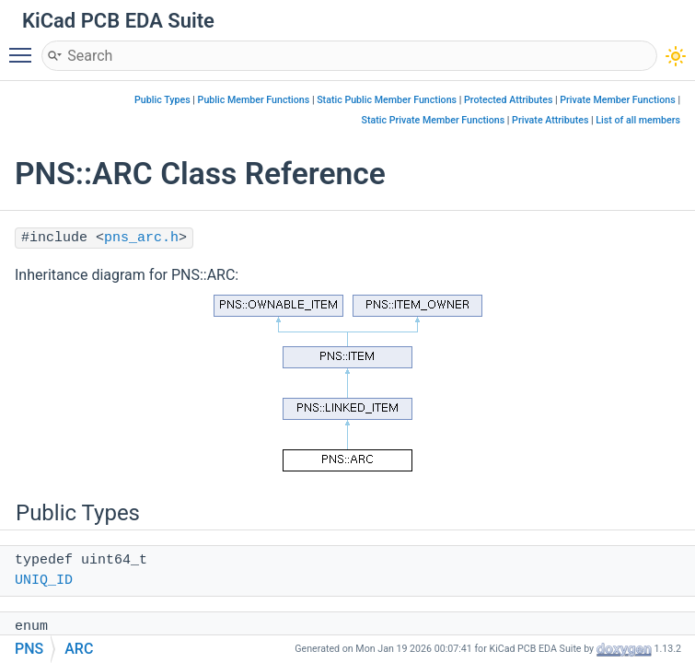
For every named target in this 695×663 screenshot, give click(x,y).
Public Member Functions (254, 100)
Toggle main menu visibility (25, 47)
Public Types (162, 100)
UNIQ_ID (44, 580)
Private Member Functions (617, 100)
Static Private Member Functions (433, 120)
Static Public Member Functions (387, 100)
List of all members (638, 120)
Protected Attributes (508, 100)
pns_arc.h (141, 238)
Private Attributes (550, 120)
